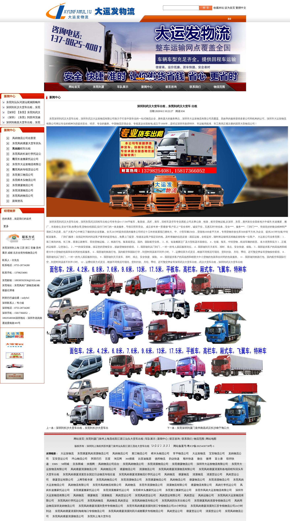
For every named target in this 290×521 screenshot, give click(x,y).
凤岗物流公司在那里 (24, 138)
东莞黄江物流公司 (22, 174)
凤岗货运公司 (123, 495)
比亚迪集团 (144, 458)
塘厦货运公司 (194, 511)
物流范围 (219, 86)
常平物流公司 (181, 453)
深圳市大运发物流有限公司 (212, 463)
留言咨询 (171, 86)
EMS (55, 463)
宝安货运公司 (60, 458)
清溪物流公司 (147, 469)
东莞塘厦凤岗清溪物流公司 (93, 453)
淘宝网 (118, 458)
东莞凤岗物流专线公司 (145, 500)
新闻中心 (146, 86)
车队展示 (122, 86)
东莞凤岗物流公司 (22, 195)
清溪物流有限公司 (176, 484)
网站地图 (211, 438)
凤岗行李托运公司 (225, 484)
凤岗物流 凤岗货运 (117, 500)
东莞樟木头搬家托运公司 (147, 490)
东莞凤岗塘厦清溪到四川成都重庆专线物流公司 (135, 511)
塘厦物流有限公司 (201, 484)
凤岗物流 (169, 474)
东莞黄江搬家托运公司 (178, 490)
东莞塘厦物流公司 (22, 185)
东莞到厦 (98, 86)
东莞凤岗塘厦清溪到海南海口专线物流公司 (80, 511)
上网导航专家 (85, 479)
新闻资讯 (17, 200)
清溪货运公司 (214, 474)
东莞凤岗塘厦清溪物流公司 (68, 516)
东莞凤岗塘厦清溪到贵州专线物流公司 (101, 505)
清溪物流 (198, 474)
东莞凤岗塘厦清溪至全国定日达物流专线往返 (89, 474)
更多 (6, 226)
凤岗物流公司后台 (108, 463)
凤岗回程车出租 (21, 148)
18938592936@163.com (27, 280)
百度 (107, 458)
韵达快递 (174, 458)
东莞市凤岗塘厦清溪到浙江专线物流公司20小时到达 (157, 505)
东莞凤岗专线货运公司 (25, 169)
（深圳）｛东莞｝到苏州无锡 (23, 117)
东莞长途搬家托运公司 (25, 159)
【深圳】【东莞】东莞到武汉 (23, 112)
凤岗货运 (189, 495)
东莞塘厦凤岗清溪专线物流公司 (212, 500)
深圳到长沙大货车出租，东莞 (23, 107)
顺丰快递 (188, 458)
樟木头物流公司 (160, 453)
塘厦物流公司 (128, 469)
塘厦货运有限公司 (62, 479)
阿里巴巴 (96, 458)
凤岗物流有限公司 (78, 484)
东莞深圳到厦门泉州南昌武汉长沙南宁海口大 (203, 427)
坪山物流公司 (79, 458)
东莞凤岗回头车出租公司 (176, 500)
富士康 (219, 458)
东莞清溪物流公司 (22, 190)
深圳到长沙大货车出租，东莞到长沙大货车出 (82, 427)
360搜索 (130, 458)
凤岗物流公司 (120, 453)
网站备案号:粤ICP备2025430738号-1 (193, 445)
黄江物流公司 (139, 453)
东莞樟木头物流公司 (24, 179)
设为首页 (230, 7)
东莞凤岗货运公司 (145, 495)
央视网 (91, 463)
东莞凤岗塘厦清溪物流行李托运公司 (140, 474)
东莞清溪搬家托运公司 (116, 490)
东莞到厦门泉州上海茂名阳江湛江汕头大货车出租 (114, 438)
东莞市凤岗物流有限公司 (107, 484)
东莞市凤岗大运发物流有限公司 (213, 490)
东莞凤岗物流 (95, 500)
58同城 (65, 463)
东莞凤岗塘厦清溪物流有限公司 (176, 469)
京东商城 (78, 463)
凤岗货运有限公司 (170, 495)
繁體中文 (241, 7)
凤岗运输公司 (206, 495)
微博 (208, 458)
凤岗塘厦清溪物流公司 (84, 469)
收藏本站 (218, 7)
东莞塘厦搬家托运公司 (86, 490)
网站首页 (74, 86)
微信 (199, 458)
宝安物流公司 (217, 453)
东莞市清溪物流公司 (151, 484)
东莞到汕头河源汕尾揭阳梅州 (23, 102)
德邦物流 (160, 458)
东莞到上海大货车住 (99, 516)
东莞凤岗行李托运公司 (71, 500)
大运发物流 (67, 453)
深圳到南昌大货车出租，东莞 (23, 122)
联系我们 (195, 86)
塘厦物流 (183, 474)
